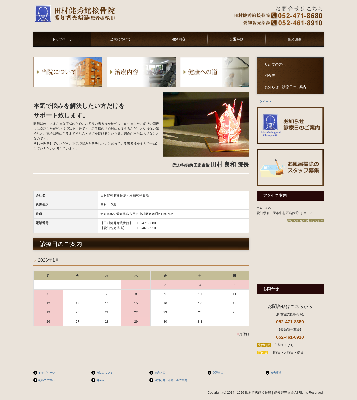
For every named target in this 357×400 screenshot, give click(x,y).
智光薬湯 (294, 39)
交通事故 (236, 39)
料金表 (270, 76)
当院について (120, 39)
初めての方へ (275, 64)
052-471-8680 (146, 223)
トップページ (62, 39)
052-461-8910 (146, 228)
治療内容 (178, 39)
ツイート (265, 101)
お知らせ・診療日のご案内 (285, 87)
